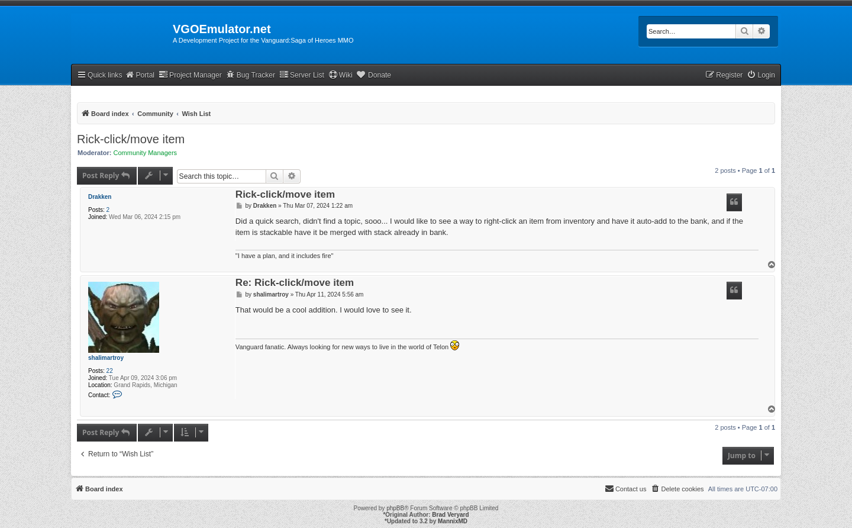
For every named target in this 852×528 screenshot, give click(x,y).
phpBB (395, 508)
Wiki (340, 74)
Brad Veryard (450, 514)
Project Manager (190, 74)
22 (109, 371)
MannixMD (452, 521)
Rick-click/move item (131, 139)
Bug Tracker (250, 74)
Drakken (99, 197)
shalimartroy (106, 358)
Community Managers (146, 152)
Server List (301, 74)
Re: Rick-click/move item (294, 283)
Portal (139, 74)
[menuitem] (761, 75)
